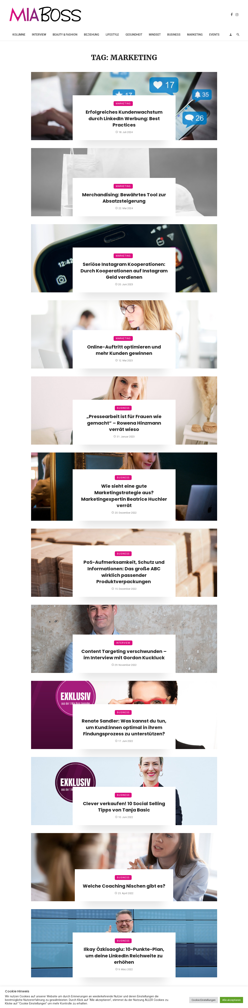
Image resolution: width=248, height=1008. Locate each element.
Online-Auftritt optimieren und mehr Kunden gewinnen (124, 350)
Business (174, 34)
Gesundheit (133, 34)
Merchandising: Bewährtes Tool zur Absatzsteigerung (124, 198)
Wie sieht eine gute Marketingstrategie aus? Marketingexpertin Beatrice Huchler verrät (124, 496)
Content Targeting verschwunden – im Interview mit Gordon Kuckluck (124, 654)
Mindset (155, 34)
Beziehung (91, 34)
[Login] (230, 35)
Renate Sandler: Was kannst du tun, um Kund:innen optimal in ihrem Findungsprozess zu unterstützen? (124, 727)
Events (214, 34)
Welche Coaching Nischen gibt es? (124, 886)
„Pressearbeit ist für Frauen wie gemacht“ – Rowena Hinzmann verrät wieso (124, 423)
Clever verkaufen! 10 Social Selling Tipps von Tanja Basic (124, 806)
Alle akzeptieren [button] (231, 1000)
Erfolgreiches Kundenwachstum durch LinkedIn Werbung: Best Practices (124, 118)
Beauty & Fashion (65, 34)
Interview (39, 34)
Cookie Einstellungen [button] (204, 1000)
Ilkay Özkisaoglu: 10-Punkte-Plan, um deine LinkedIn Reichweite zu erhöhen (124, 955)
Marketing (195, 34)
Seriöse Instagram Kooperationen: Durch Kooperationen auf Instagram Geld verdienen (124, 271)
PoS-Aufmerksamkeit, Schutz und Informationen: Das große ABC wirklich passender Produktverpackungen (124, 572)
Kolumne (18, 34)
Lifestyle (112, 34)
